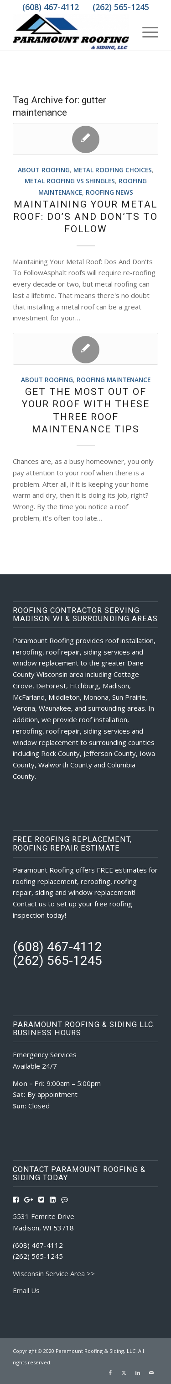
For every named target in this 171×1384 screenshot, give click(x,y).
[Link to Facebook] (110, 1372)
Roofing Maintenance (113, 380)
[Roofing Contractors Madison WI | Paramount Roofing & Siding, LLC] (71, 31)
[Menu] (145, 31)
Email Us (26, 1290)
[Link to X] (124, 1372)
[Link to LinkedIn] (138, 1372)
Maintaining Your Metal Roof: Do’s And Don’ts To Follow (85, 217)
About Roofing (44, 170)
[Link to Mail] (151, 1372)
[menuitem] (145, 31)
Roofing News (109, 192)
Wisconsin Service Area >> (54, 1273)
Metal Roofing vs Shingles (70, 181)
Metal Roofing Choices (112, 170)
